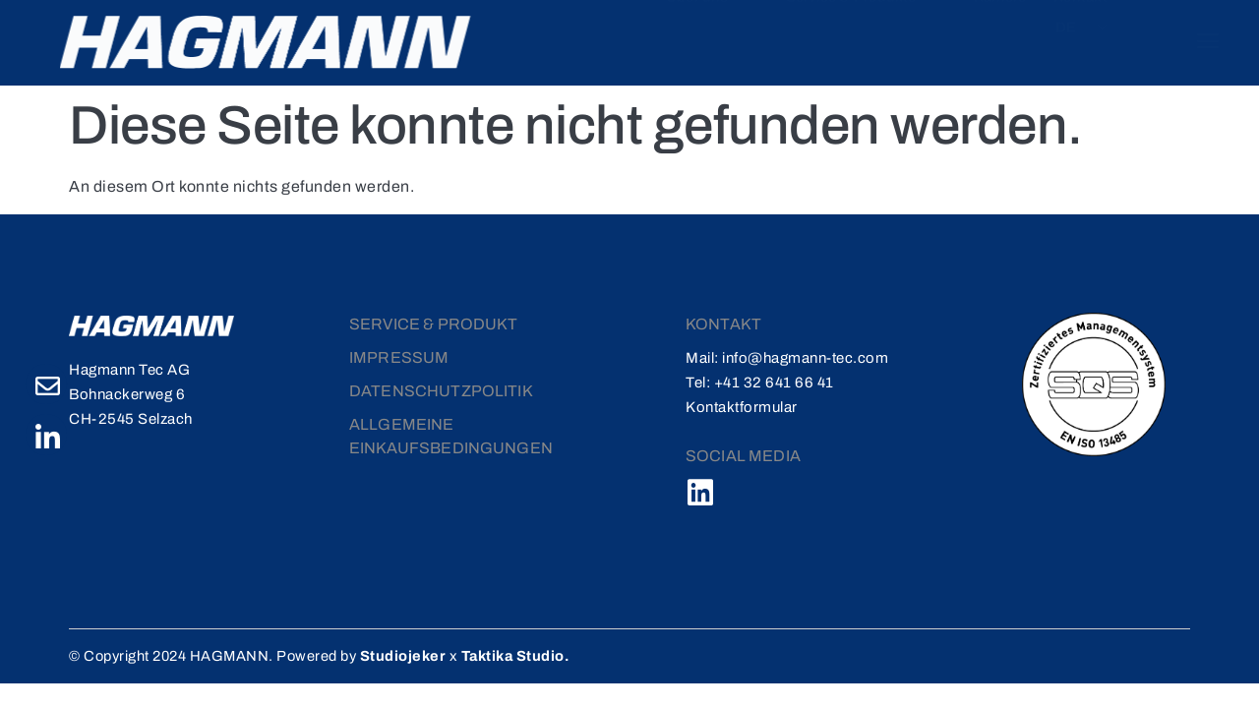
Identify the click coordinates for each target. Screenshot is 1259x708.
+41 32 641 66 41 (774, 380)
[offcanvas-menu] (1192, 41)
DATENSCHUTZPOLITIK (441, 389)
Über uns (661, 35)
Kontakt (1008, 35)
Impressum (399, 355)
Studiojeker (414, 654)
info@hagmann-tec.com (805, 356)
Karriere (934, 35)
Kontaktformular (742, 405)
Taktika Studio (526, 654)
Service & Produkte (807, 35)
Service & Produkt (433, 322)
